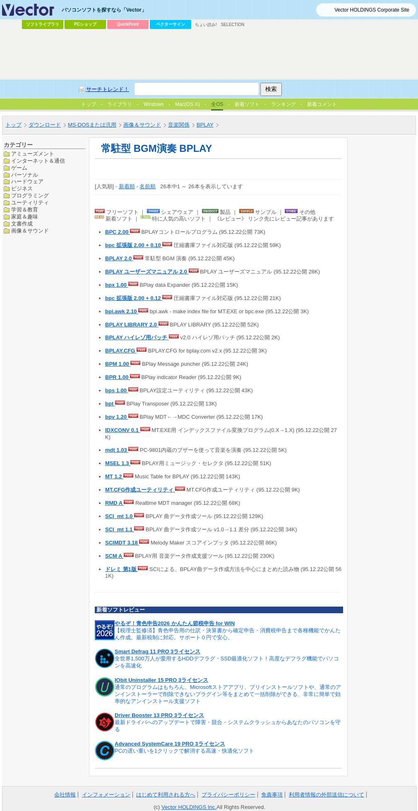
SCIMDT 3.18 (122, 543)
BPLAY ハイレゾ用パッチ (137, 337)
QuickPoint (128, 24)
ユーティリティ (30, 202)
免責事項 (272, 795)
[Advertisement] (195, 93)
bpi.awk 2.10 (121, 311)
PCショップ (85, 24)
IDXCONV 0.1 (122, 430)
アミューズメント (32, 154)
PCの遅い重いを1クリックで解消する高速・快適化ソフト (184, 751)
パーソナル (24, 175)
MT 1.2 (114, 476)
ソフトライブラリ (42, 24)
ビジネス (22, 188)
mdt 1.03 (116, 450)
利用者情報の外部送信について (326, 795)
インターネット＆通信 (38, 161)
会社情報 (65, 795)
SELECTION (233, 24)
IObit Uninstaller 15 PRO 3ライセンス (161, 680)
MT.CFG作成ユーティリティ (140, 490)
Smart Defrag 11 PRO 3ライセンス (157, 651)
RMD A (114, 503)
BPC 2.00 (117, 232)
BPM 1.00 (117, 364)
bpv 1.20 (116, 417)
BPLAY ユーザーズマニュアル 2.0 (147, 272)
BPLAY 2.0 (119, 258)
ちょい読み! (206, 24)
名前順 (147, 186)
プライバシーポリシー (228, 795)
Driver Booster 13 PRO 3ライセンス (159, 715)
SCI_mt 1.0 (119, 516)
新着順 (127, 186)
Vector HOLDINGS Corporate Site (371, 10)
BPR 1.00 (117, 377)
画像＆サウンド (30, 231)
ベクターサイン (170, 24)
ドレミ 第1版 (121, 569)
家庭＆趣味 (24, 217)
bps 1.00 (116, 390)
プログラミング (30, 195)
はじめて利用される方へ (165, 795)
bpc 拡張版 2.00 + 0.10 (133, 245)
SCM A (114, 556)
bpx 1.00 (116, 285)
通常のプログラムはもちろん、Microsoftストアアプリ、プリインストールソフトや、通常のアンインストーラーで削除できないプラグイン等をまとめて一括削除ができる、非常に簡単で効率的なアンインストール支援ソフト (228, 694)
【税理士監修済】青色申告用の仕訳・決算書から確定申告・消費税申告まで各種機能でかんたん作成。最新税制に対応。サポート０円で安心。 (228, 634)
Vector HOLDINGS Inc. (188, 807)
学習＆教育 (24, 209)
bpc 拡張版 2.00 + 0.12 (133, 298)
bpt (110, 404)
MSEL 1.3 (117, 463)
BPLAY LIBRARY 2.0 (132, 325)
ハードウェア (27, 181)
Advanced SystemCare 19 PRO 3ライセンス (170, 744)
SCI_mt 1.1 (119, 529)
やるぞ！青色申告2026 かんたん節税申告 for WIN (175, 623)
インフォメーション (106, 795)
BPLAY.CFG (121, 351)
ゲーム (19, 168)
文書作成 (22, 224)
